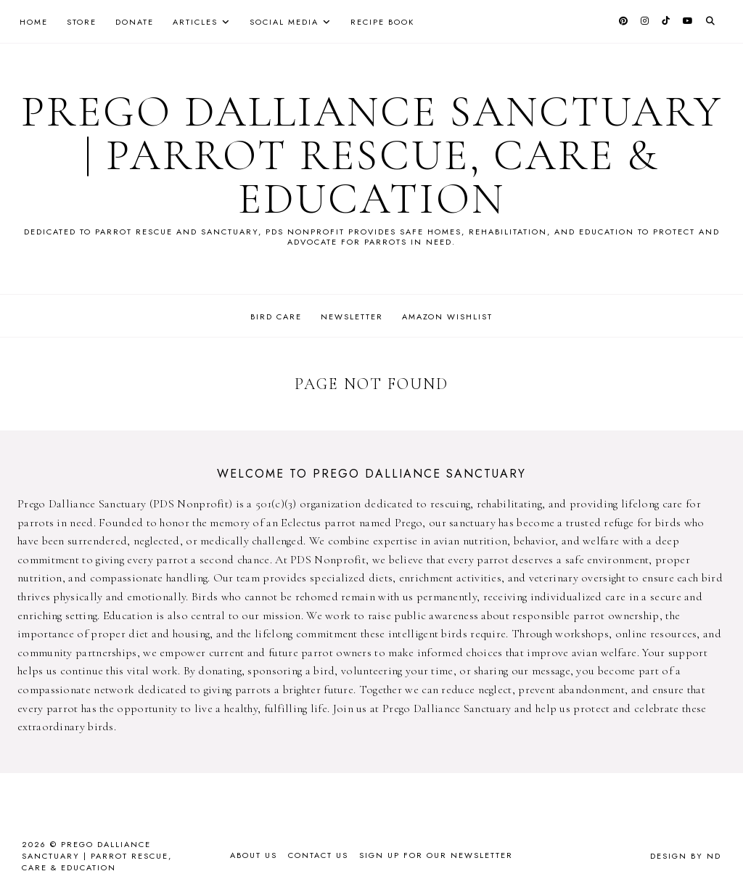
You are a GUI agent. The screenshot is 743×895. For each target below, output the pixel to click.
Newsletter (352, 316)
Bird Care (276, 316)
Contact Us (318, 855)
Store (82, 22)
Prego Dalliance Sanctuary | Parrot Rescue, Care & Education (372, 155)
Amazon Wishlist (447, 316)
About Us (253, 855)
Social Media (284, 22)
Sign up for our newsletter (436, 855)
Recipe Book (382, 22)
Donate (134, 22)
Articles (195, 22)
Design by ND (685, 856)
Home (34, 22)
